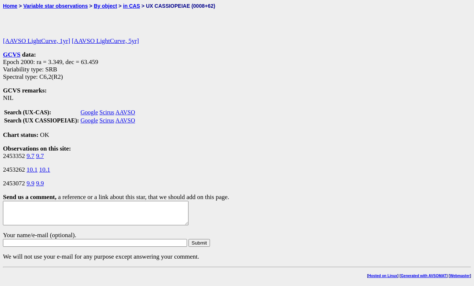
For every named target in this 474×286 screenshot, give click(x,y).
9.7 (30, 155)
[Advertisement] (89, 20)
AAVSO (125, 112)
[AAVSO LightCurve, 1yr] (36, 40)
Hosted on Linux (382, 280)
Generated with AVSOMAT (423, 280)
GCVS (11, 54)
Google (89, 112)
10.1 (32, 169)
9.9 (30, 183)
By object (105, 6)
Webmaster (460, 280)
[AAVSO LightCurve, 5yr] (105, 40)
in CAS (131, 6)
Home (10, 6)
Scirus (107, 112)
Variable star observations (55, 6)
